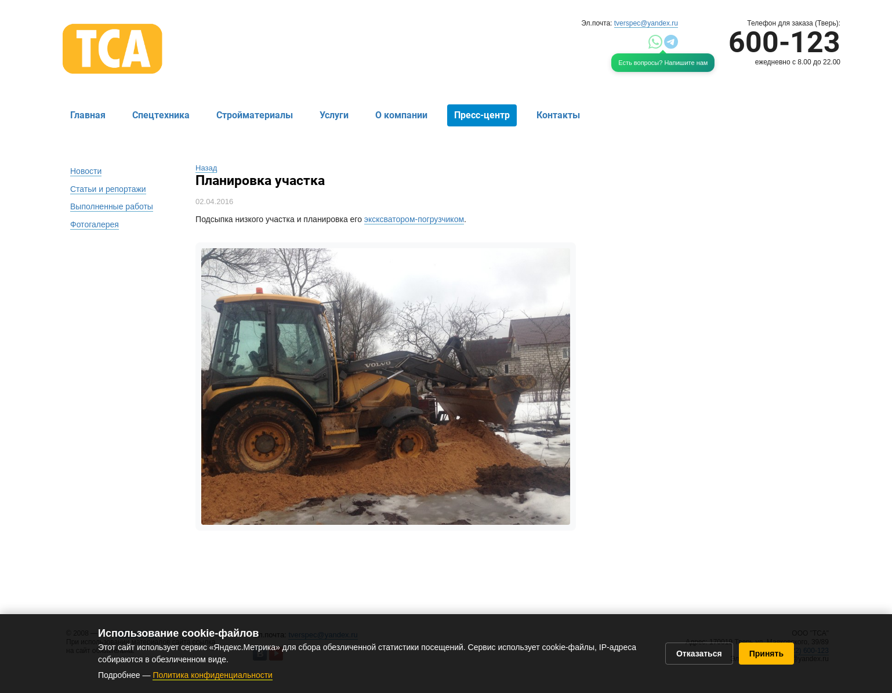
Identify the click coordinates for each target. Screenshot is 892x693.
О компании (401, 115)
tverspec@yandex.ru (646, 23)
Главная (88, 115)
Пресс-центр (482, 115)
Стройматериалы (254, 115)
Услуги (334, 115)
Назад (206, 168)
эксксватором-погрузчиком (414, 219)
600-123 (784, 42)
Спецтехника (161, 115)
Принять (766, 653)
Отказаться (699, 653)
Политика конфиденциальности (213, 675)
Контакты (558, 115)
